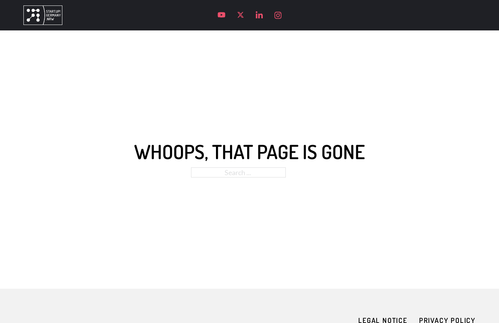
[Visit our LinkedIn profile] (259, 15)
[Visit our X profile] (240, 14)
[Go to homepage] (42, 15)
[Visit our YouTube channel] (221, 14)
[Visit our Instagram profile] (277, 15)
